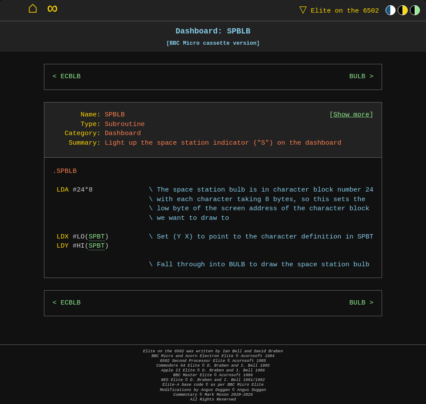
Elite (337, 10)
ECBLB (70, 76)
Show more (351, 114)
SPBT (97, 237)
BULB (357, 76)
